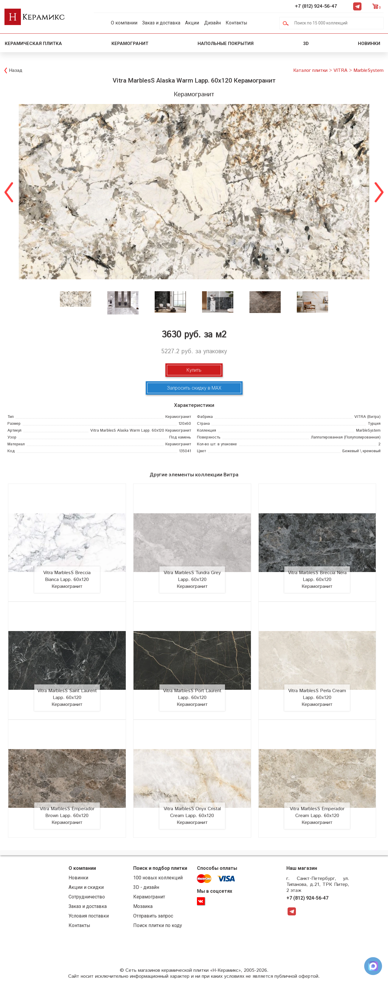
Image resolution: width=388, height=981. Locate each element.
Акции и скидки (86, 887)
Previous (8, 192)
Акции (192, 23)
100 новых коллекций (158, 878)
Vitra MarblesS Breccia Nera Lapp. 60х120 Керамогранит (317, 579)
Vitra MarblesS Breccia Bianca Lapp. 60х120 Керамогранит (67, 579)
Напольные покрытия (226, 43)
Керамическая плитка (33, 43)
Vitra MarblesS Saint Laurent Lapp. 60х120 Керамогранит (67, 697)
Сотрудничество (87, 897)
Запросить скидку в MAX (194, 388)
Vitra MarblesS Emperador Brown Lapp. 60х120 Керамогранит (67, 815)
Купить (194, 370)
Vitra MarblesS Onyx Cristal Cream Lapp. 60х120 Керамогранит (192, 815)
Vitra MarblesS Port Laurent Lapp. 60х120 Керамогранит (192, 697)
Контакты (236, 23)
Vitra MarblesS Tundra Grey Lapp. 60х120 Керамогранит (192, 579)
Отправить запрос (153, 916)
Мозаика (143, 906)
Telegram (357, 6)
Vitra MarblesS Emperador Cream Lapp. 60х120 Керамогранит (317, 815)
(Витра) (367, 417)
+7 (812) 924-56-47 (316, 6)
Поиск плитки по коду (157, 925)
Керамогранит (129, 43)
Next (379, 192)
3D (306, 43)
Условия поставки (89, 916)
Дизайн (212, 23)
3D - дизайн (146, 887)
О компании (124, 23)
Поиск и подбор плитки (160, 868)
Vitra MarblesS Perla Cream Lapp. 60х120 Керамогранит (317, 697)
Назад (15, 70)
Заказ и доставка (161, 23)
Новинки (369, 43)
